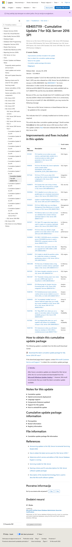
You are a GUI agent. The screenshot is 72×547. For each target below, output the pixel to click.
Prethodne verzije (28, 538)
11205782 (30, 311)
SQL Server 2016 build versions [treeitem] (13, 112)
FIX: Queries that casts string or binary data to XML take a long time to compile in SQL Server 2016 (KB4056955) (46, 186)
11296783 (30, 292)
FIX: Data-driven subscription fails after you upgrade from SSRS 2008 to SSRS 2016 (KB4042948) (46, 249)
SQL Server (44, 21)
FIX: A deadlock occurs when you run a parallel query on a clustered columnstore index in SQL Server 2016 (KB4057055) (47, 194)
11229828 (30, 237)
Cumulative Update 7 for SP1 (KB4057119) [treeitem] (15, 178)
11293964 (30, 192)
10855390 (30, 264)
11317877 (29, 222)
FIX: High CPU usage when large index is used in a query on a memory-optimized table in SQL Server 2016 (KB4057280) (46, 224)
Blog (36, 538)
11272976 (30, 213)
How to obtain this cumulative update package (41, 58)
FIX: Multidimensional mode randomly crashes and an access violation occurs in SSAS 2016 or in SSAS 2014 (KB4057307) (46, 294)
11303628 (30, 205)
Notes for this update (34, 61)
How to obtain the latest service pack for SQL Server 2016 (48, 453)
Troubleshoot (35, 21)
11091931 (29, 284)
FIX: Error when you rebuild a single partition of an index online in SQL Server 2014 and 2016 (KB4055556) (46, 232)
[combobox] (12, 24)
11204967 (30, 230)
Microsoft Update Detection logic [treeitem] (13, 76)
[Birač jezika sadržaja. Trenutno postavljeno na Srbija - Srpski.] (8, 534)
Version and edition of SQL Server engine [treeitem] (13, 89)
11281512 (29, 247)
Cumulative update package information (39, 63)
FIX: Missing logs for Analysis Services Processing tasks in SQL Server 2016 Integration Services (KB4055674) (45, 286)
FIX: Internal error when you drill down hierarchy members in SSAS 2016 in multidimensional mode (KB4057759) (46, 330)
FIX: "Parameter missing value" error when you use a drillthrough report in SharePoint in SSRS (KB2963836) (47, 279)
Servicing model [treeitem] (9, 85)
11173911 (29, 154)
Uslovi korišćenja (36, 541)
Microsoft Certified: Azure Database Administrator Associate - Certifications (44, 511)
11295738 (30, 328)
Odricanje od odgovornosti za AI (11, 538)
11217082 (29, 320)
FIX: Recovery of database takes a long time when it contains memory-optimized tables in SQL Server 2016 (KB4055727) (47, 266)
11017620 (29, 271)
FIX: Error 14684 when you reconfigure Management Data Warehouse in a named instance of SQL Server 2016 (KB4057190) (47, 207)
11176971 (29, 199)
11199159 (29, 165)
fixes (41, 128)
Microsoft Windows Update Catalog (40, 377)
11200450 (30, 299)
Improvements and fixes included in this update (41, 56)
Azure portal (49, 7)
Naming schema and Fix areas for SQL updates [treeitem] (12, 81)
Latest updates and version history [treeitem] (13, 71)
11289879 (30, 184)
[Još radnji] (68, 20)
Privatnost (52, 538)
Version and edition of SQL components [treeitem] (13, 94)
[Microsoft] (3, 2)
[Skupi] (19, 20)
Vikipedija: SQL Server (62, 7)
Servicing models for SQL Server (40, 464)
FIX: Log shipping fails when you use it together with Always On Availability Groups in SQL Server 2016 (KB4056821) (46, 322)
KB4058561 (51, 83)
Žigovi (44, 541)
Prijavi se (67, 2)
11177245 (29, 175)
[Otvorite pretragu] (62, 2)
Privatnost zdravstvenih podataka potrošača (14, 541)
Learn (27, 21)
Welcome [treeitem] (6, 28)
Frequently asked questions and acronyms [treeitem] (13, 66)
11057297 (30, 277)
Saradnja (44, 538)
